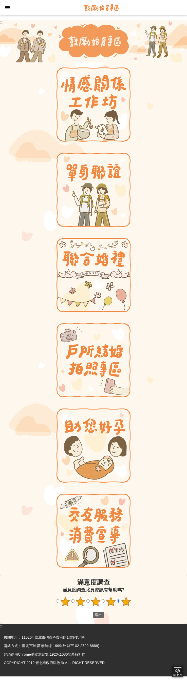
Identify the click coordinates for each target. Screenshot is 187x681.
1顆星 (65, 601)
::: (1, 22)
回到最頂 (177, 671)
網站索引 (7, 7)
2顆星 (80, 601)
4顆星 (111, 601)
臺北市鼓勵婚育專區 (101, 7)
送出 (88, 615)
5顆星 (126, 601)
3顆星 (96, 601)
